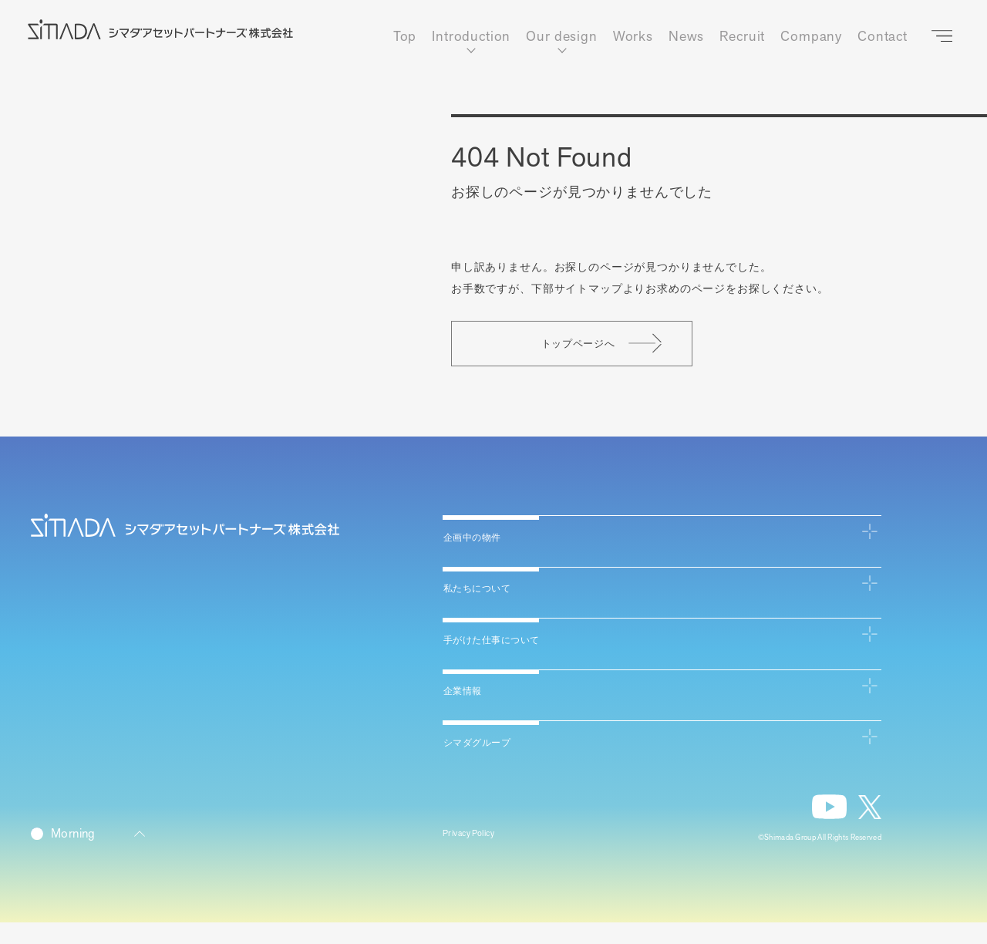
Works (633, 37)
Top (405, 37)
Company (811, 37)
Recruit (742, 37)
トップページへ (648, 355)
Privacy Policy (476, 855)
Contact (882, 37)
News (686, 37)
